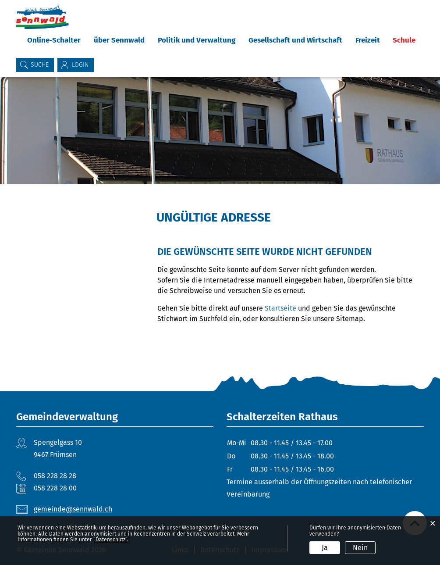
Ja (325, 548)
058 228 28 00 (55, 488)
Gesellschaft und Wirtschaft (295, 40)
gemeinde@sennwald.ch (73, 509)
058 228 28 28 (55, 476)
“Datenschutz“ (110, 539)
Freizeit (367, 40)
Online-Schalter (54, 40)
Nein (360, 548)
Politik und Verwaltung (196, 40)
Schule (404, 40)
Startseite (280, 308)
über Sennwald (119, 40)
